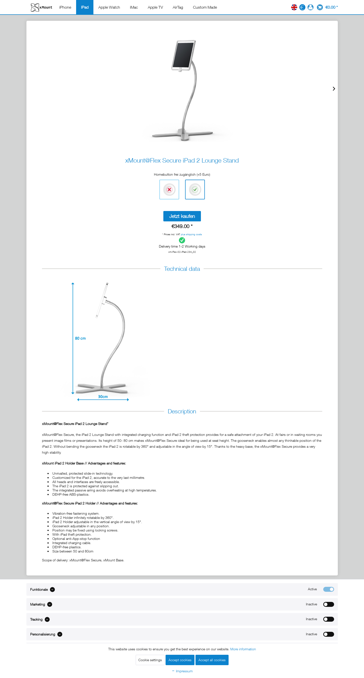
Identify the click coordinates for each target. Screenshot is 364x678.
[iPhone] (65, 7)
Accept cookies (180, 660)
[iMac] (134, 7)
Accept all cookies (212, 660)
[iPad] (84, 7)
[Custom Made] (205, 7)
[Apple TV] (155, 7)
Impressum (182, 671)
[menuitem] (65, 7)
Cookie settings (150, 660)
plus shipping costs (191, 234)
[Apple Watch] (109, 7)
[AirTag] (178, 7)
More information (243, 649)
